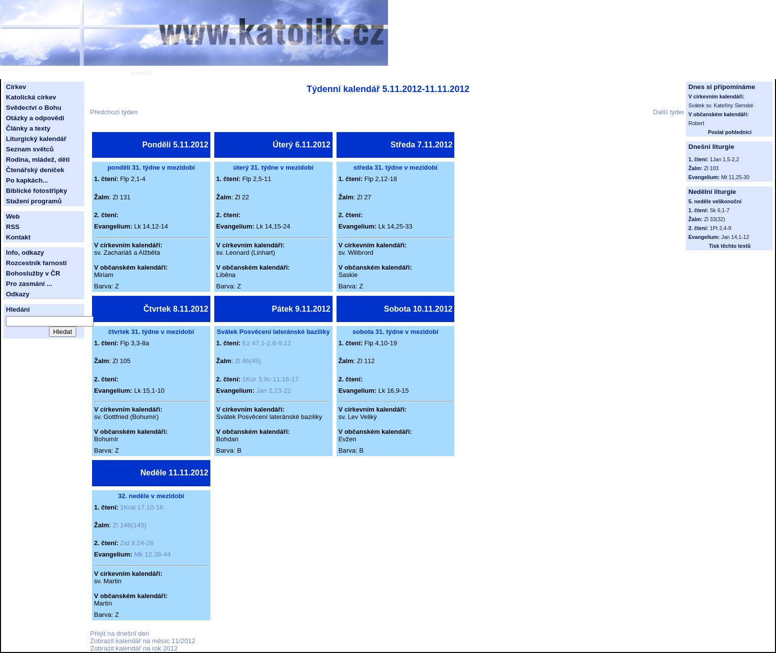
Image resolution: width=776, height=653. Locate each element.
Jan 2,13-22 (273, 390)
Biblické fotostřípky (36, 190)
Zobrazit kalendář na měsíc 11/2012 (142, 641)
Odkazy (17, 294)
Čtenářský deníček (35, 170)
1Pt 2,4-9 (720, 228)
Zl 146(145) (129, 525)
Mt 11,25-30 (735, 177)
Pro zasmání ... (29, 283)
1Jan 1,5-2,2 (724, 159)
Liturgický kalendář (36, 138)
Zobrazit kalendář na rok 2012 (134, 648)
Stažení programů (34, 201)
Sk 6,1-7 (719, 210)
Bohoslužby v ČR (33, 273)
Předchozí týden (114, 112)
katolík (141, 73)
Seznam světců (29, 149)
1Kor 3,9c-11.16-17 (270, 379)
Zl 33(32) (714, 219)
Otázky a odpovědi (35, 118)
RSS (12, 227)
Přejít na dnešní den (119, 633)
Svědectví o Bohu (33, 107)
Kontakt (18, 237)
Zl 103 (711, 168)
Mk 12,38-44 (152, 554)
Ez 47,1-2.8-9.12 (266, 343)
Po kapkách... (27, 180)
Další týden (669, 112)
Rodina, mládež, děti (38, 159)
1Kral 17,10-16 (141, 507)
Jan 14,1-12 (735, 237)
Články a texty (28, 128)
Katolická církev (31, 97)
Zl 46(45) (248, 361)
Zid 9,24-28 (136, 543)
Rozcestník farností (36, 263)
